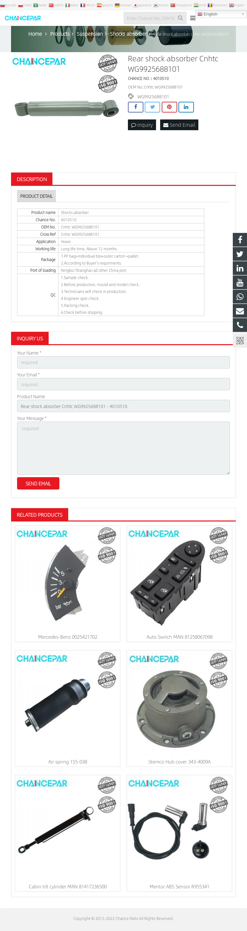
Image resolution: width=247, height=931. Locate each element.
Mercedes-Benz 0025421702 (67, 636)
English (207, 14)
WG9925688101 (153, 96)
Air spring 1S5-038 (67, 761)
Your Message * (31, 418)
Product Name (31, 396)
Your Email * (28, 374)
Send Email (179, 125)
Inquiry (142, 125)
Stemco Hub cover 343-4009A (179, 761)
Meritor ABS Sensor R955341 (179, 886)
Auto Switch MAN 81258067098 (180, 636)
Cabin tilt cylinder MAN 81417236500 (68, 886)
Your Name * (29, 352)
